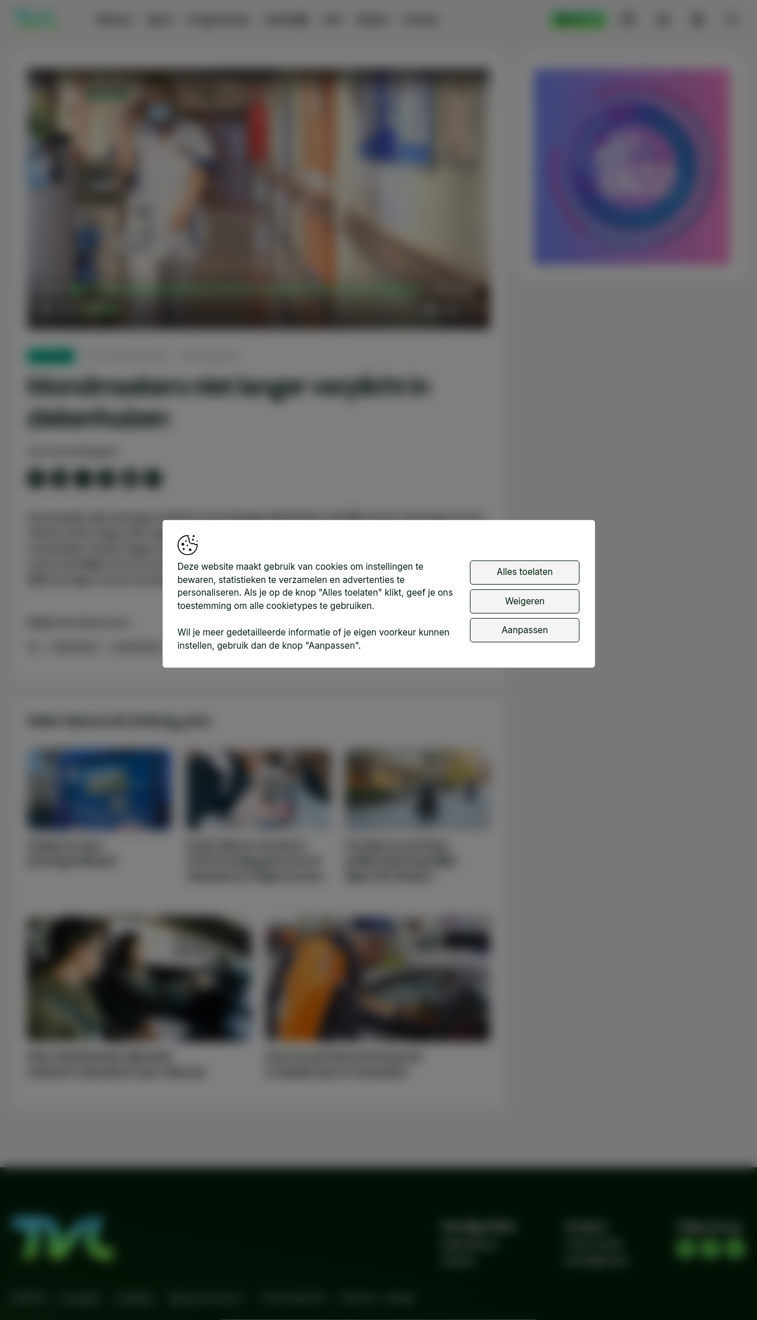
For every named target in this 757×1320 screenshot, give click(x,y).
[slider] (248, 290)
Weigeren (525, 600)
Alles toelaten (525, 571)
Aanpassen (525, 630)
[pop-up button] (451, 309)
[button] (261, 201)
